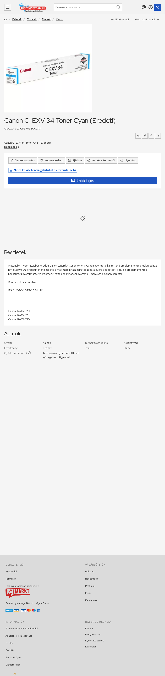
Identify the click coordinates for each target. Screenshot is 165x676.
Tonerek (32, 19)
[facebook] (145, 136)
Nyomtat (128, 160)
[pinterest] (151, 136)
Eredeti (46, 19)
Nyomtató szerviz (94, 640)
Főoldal (89, 628)
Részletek (11, 147)
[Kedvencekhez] (51, 160)
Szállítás (10, 650)
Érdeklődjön (82, 180)
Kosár (88, 593)
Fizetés (9, 643)
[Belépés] (150, 7)
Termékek (11, 578)
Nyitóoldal (11, 571)
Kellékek (16, 19)
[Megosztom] (138, 136)
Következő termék (147, 19)
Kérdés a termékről (101, 160)
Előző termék (120, 19)
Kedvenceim (91, 600)
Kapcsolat (90, 646)
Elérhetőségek (13, 657)
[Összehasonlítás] (22, 160)
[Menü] (7, 7)
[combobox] (88, 7)
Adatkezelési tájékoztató (19, 635)
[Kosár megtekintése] (157, 7)
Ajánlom (75, 160)
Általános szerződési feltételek (22, 628)
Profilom (90, 585)
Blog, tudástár (93, 634)
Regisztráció (92, 578)
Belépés (89, 571)
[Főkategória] (5, 19)
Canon (59, 19)
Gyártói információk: (17, 353)
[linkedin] (158, 136)
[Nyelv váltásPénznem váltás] (143, 7)
